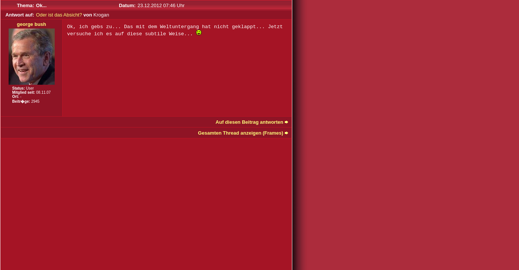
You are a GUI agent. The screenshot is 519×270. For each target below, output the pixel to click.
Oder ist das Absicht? (59, 15)
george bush (31, 24)
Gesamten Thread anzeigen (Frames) (240, 133)
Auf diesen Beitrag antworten (249, 122)
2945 (35, 101)
